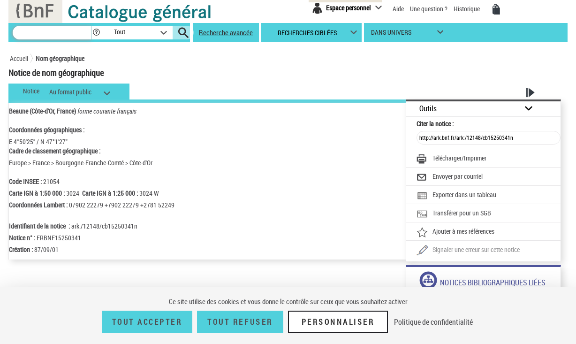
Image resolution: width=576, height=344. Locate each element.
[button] (96, 32)
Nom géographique (60, 58)
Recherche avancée (226, 32)
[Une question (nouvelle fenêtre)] (468, 250)
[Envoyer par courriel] (450, 177)
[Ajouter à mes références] (455, 232)
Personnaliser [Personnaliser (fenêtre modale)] (338, 322)
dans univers (391, 34)
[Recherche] (52, 32)
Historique (467, 8)
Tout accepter (147, 322)
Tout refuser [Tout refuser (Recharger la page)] (240, 322)
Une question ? (428, 8)
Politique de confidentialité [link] (433, 322)
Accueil (19, 58)
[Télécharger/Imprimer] (451, 159)
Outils (428, 109)
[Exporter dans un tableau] (456, 195)
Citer (435, 123)
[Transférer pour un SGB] (454, 214)
